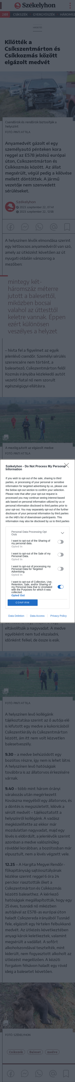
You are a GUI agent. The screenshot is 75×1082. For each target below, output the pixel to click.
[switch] (61, 542)
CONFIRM (23, 602)
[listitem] (37, 533)
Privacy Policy (58, 615)
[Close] (67, 466)
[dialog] (37, 541)
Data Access (37, 615)
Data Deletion (16, 615)
